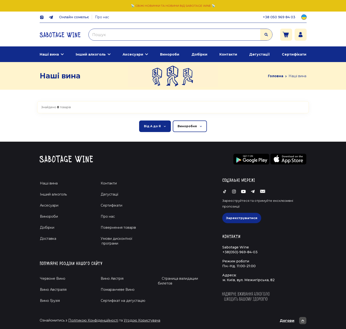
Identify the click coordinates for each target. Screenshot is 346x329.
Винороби (169, 54)
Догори (293, 320)
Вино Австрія (112, 278)
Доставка (48, 238)
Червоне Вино (52, 278)
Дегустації (259, 54)
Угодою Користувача (142, 320)
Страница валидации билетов (178, 280)
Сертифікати (294, 54)
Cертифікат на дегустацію (123, 300)
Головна (275, 76)
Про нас (102, 17)
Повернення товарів (118, 227)
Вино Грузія (50, 300)
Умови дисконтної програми (114, 241)
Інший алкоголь (91, 54)
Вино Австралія (53, 289)
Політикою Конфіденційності (93, 320)
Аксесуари (133, 54)
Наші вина (49, 54)
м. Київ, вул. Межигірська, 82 (248, 280)
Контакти (228, 54)
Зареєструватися (241, 218)
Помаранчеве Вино (118, 289)
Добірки (199, 54)
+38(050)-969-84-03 (240, 252)
